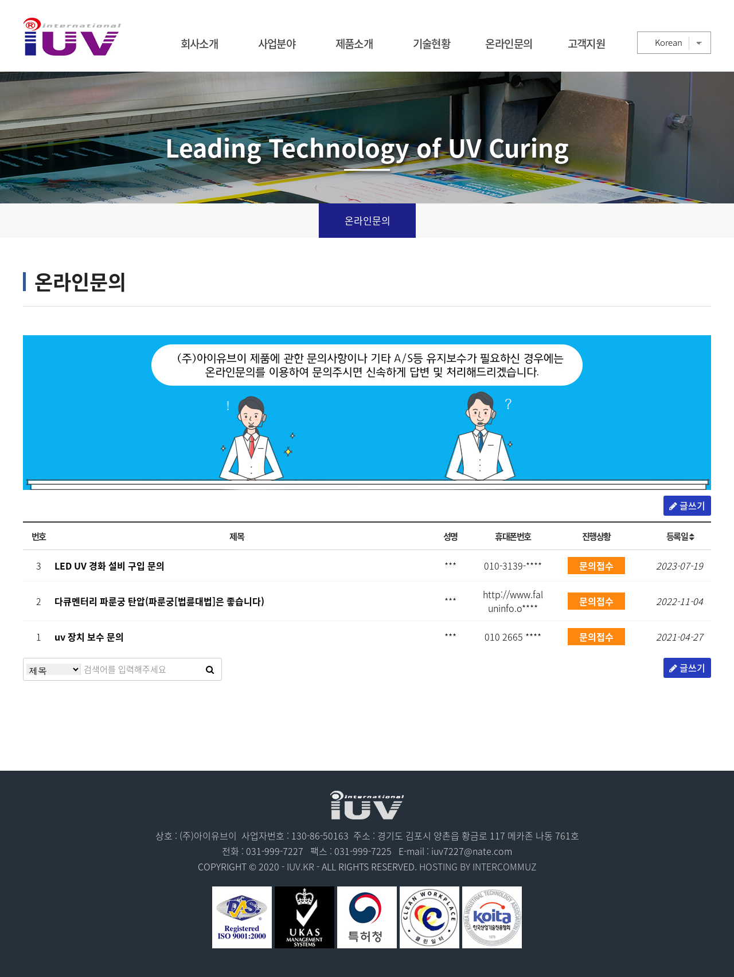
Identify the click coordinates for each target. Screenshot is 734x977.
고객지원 (587, 44)
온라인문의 (508, 44)
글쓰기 (687, 505)
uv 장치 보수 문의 (89, 637)
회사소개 (199, 44)
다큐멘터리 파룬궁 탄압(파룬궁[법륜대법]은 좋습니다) (159, 601)
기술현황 (432, 44)
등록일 (679, 536)
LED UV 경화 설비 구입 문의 (109, 565)
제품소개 (354, 44)
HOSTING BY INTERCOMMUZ (478, 866)
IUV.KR (300, 866)
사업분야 (277, 44)
